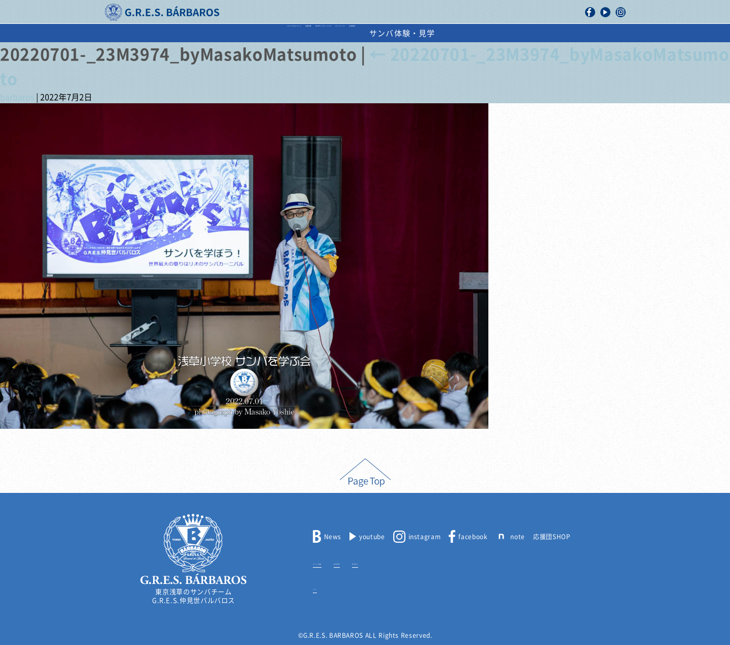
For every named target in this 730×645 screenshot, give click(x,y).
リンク (323, 587)
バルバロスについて (179, 33)
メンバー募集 (333, 562)
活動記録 (254, 33)
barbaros (17, 97)
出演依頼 (482, 33)
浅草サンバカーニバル (333, 33)
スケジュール (420, 33)
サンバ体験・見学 (555, 33)
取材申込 (416, 562)
